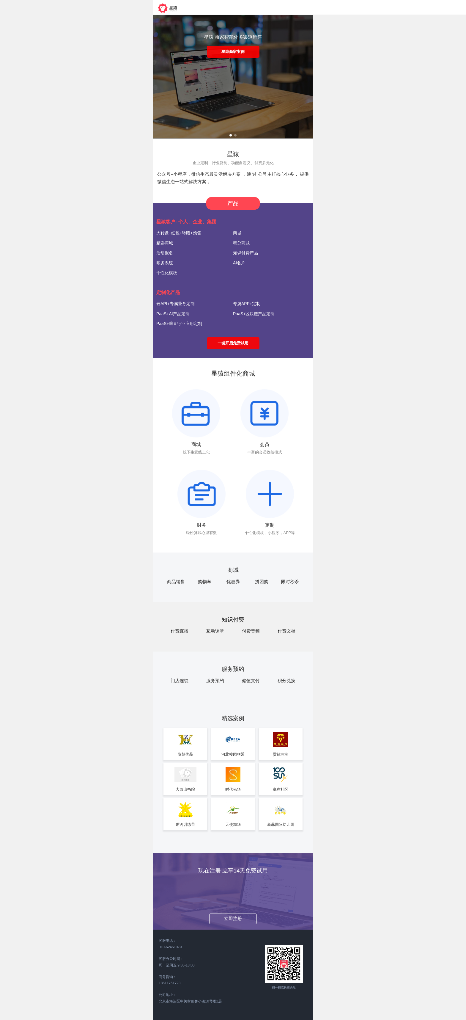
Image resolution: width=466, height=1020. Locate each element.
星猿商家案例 (233, 51)
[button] (230, 135)
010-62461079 (170, 947)
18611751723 (169, 983)
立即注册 (233, 918)
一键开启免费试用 (233, 343)
